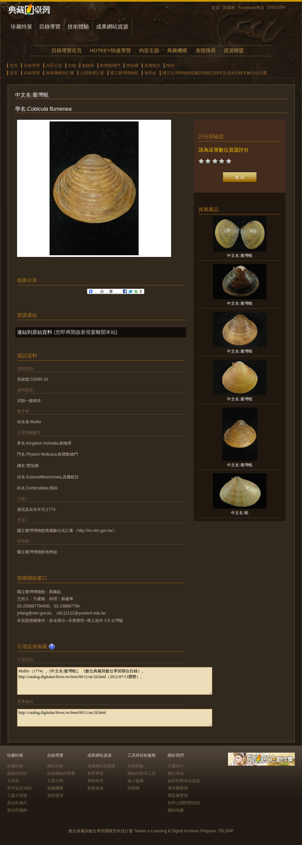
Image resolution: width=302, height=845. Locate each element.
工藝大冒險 (17, 795)
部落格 (229, 7)
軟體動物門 (110, 65)
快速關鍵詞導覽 (61, 773)
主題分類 (55, 780)
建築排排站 (17, 773)
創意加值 (95, 788)
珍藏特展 (21, 26)
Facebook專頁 (251, 7)
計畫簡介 (176, 766)
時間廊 (134, 788)
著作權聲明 (178, 788)
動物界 (88, 65)
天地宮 (13, 780)
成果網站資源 (112, 26)
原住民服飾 (17, 810)
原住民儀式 (17, 803)
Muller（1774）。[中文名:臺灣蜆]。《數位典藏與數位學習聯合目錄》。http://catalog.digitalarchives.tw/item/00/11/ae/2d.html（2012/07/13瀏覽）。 (114, 681)
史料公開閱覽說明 (184, 803)
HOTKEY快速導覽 (110, 50)
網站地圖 (176, 810)
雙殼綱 (132, 65)
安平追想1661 (19, 788)
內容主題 (149, 50)
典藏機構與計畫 (60, 73)
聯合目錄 (55, 766)
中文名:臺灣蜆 (239, 255)
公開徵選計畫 (92, 73)
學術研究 (95, 780)
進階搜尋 (206, 50)
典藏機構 (177, 50)
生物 (72, 65)
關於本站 (176, 773)
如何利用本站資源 (184, 780)
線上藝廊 (136, 780)
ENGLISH (276, 7)
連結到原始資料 (34, 332)
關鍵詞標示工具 (142, 773)
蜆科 (170, 65)
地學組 (150, 73)
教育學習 (95, 773)
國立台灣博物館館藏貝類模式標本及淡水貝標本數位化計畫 (214, 73)
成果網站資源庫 (101, 766)
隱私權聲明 (178, 795)
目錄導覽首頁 (67, 50)
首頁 (216, 7)
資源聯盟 (234, 50)
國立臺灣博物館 (124, 73)
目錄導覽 (50, 26)
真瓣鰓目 (152, 65)
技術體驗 (78, 26)
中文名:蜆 (239, 512)
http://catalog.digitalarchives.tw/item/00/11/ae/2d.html (114, 718)
